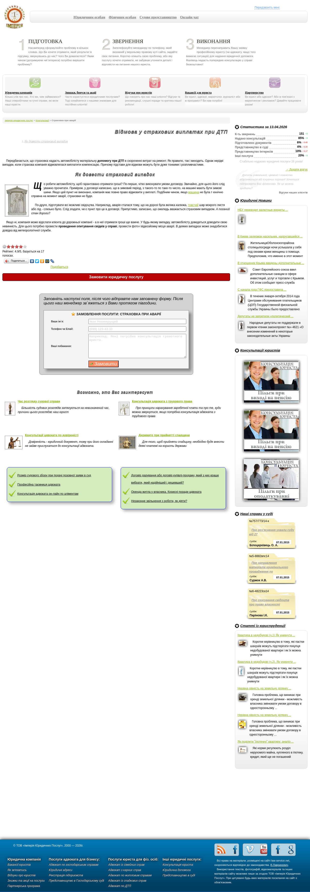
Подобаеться (59, 267)
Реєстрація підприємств (66, 875)
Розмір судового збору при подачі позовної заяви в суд (54, 475)
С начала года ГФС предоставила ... (262, 289)
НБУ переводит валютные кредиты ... (263, 210)
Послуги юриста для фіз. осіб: (133, 859)
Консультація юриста (178, 864)
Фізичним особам (122, 17)
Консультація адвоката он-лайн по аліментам (47, 493)
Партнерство (254, 92)
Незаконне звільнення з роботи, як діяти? (159, 501)
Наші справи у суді (256, 514)
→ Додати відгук (297, 169)
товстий (193, 205)
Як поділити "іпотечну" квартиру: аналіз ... (266, 741)
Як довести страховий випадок (46, 141)
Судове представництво (158, 17)
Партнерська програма (24, 886)
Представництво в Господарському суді (76, 880)
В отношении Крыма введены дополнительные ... (271, 263)
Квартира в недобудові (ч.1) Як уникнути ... (266, 635)
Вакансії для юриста (198, 92)
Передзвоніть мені (267, 7)
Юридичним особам (89, 17)
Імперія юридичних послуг (16, 17)
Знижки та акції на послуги (26, 880)
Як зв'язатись (17, 870)
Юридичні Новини (256, 200)
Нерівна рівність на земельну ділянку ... (264, 688)
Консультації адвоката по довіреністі (51, 435)
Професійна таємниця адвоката (39, 484)
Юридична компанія (18, 92)
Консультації (42, 120)
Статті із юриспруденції (262, 626)
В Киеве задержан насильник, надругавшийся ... (270, 236)
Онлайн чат (189, 17)
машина (193, 192)
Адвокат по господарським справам (74, 864)
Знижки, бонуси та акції (80, 92)
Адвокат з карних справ (124, 870)
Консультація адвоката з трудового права (162, 401)
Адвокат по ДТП (119, 886)
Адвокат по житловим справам (130, 875)
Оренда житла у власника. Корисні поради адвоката (166, 492)
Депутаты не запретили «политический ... (265, 316)
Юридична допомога (177, 870)
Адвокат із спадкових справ (127, 880)
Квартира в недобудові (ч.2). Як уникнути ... (267, 661)
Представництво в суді (179, 875)
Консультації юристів (260, 350)
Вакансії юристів (19, 864)
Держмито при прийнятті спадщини (164, 435)
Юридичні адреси (60, 870)
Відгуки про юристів (138, 92)
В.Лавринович (279, 864)
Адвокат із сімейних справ (126, 864)
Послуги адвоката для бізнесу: (74, 859)
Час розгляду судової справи (39, 401)
